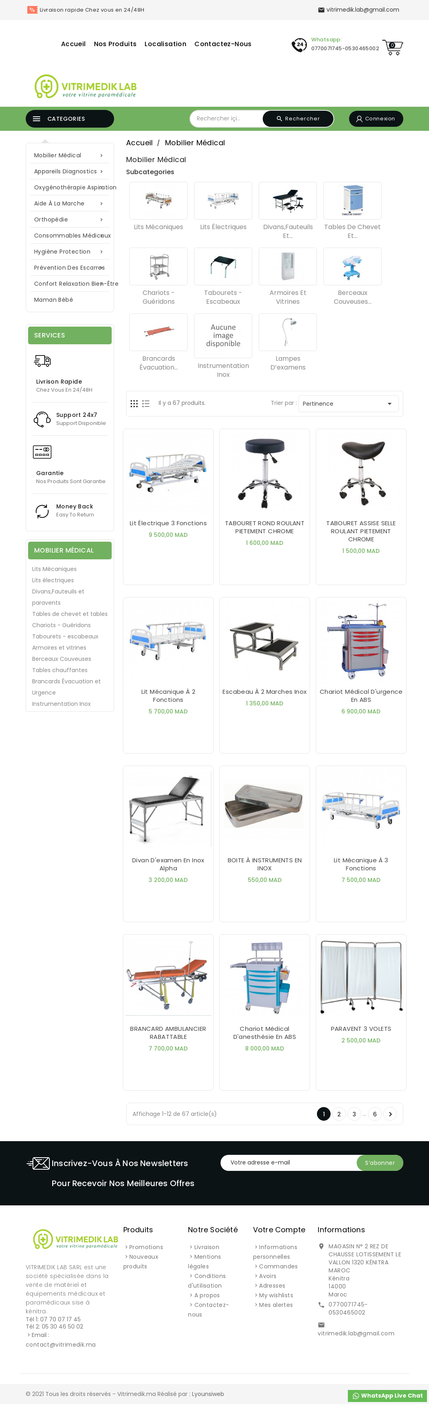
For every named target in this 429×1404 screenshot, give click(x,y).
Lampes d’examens (288, 363)
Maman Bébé (53, 300)
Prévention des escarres (70, 268)
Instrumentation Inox (61, 704)
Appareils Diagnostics (70, 171)
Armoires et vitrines (59, 648)
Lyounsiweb (208, 1394)
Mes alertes (276, 1305)
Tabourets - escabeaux (65, 636)
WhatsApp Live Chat (387, 1396)
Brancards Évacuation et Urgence (66, 687)
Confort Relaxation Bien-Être (74, 284)
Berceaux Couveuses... (353, 297)
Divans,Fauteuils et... (288, 231)
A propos (207, 1295)
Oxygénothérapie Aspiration (74, 187)
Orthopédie (70, 219)
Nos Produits (115, 44)
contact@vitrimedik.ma (61, 1345)
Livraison (207, 1247)
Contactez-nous (223, 44)
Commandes (278, 1266)
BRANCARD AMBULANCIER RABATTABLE (168, 1032)
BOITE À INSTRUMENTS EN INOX (265, 864)
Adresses (272, 1286)
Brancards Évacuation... (158, 363)
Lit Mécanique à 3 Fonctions (361, 864)
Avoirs (267, 1276)
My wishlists (276, 1295)
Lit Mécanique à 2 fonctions (168, 695)
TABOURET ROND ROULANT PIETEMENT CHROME (264, 527)
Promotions (146, 1247)
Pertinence (349, 403)
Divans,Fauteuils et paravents (58, 597)
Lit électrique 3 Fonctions (168, 523)
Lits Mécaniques (54, 569)
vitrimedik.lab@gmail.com (356, 1333)
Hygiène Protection (70, 252)
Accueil (73, 44)
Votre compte (279, 1230)
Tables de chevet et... (352, 231)
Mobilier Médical (70, 155)
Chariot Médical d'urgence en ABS (361, 695)
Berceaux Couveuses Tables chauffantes (61, 664)
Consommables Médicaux (72, 236)
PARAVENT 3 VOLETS (361, 1028)
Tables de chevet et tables (70, 614)
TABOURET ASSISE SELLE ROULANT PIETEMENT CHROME (361, 531)
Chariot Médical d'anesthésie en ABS (264, 1032)
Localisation (165, 44)
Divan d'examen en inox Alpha (168, 864)
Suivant (390, 1114)
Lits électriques (53, 580)
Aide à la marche (70, 203)
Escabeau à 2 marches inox (264, 691)
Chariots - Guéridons (61, 625)
